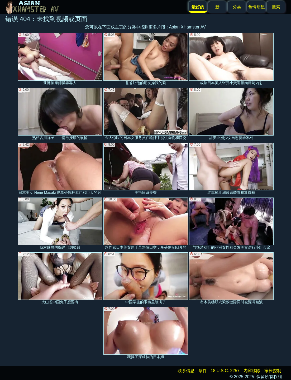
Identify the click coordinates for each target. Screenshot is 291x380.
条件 (202, 370)
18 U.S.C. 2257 (225, 370)
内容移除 (252, 370)
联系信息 (186, 370)
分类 (237, 7)
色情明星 (256, 7)
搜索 (276, 7)
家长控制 (272, 370)
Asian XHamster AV (187, 27)
